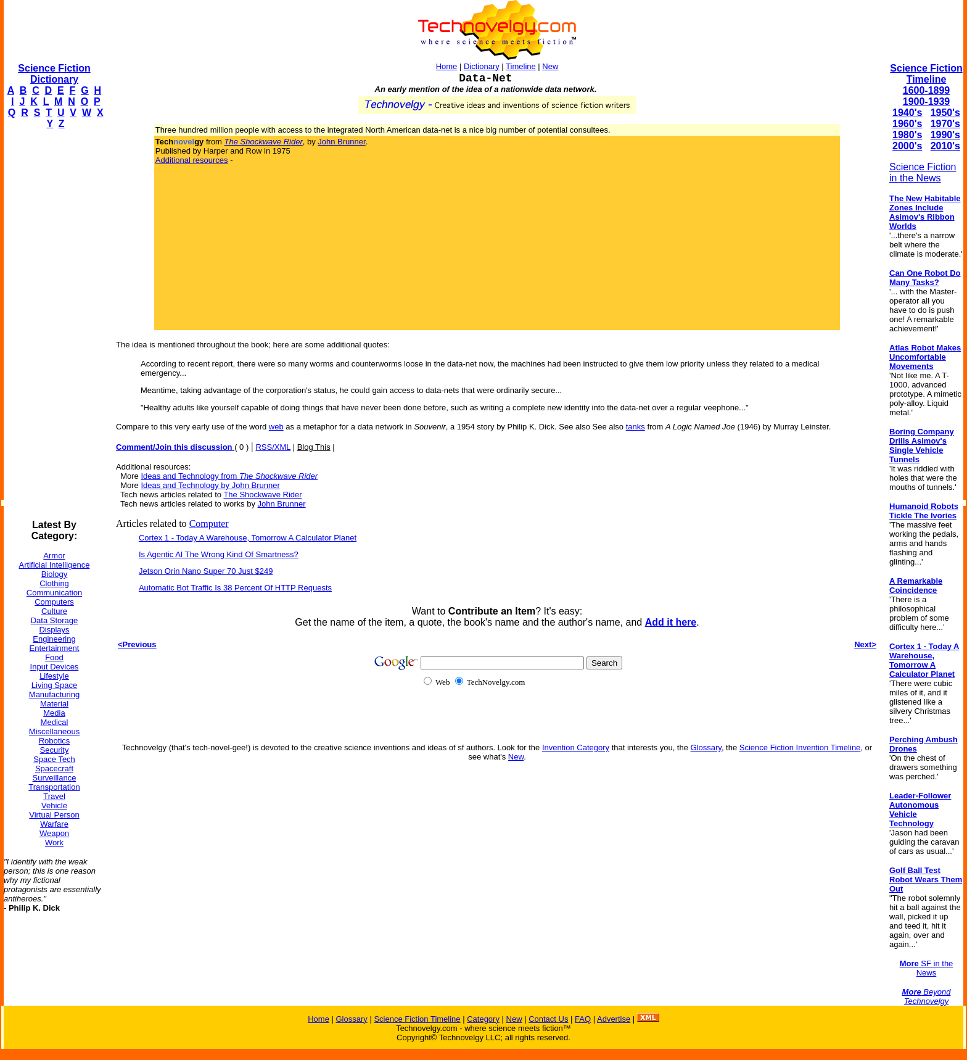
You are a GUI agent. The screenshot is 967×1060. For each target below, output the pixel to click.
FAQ (583, 1019)
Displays (54, 629)
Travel (54, 796)
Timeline (521, 66)
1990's (945, 135)
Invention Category (575, 747)
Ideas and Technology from (229, 476)
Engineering (54, 639)
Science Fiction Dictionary (54, 74)
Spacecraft (54, 768)
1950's (945, 112)
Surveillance (54, 777)
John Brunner (341, 141)
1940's (907, 112)
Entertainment (55, 648)
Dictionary (482, 66)
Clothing (54, 583)
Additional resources (191, 160)
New (550, 66)
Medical (54, 722)
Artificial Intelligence (54, 564)
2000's (907, 146)
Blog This (314, 447)
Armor (54, 555)
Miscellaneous (54, 731)
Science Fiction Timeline (926, 74)
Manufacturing (54, 694)
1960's (907, 123)
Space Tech (54, 759)
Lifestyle (54, 676)
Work (54, 842)
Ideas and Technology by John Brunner (210, 485)
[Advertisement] (53, 324)
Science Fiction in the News (923, 172)
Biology (54, 574)
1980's (907, 135)
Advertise (613, 1019)
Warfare (54, 824)
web (276, 426)
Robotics (54, 740)
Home (447, 66)
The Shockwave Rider (262, 494)
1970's (945, 123)
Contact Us (548, 1019)
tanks (635, 426)
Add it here (671, 622)
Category (483, 1019)
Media (54, 713)
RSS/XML (272, 447)
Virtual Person (54, 814)
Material (54, 703)
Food (54, 657)
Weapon (54, 833)
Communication (54, 592)
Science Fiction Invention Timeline (800, 747)
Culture (54, 611)
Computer (209, 523)
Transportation (54, 787)
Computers (54, 602)
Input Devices (54, 666)
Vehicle (54, 805)
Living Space (54, 685)
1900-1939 (926, 101)
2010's (945, 146)
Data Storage (54, 620)
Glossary (706, 747)
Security (54, 750)
